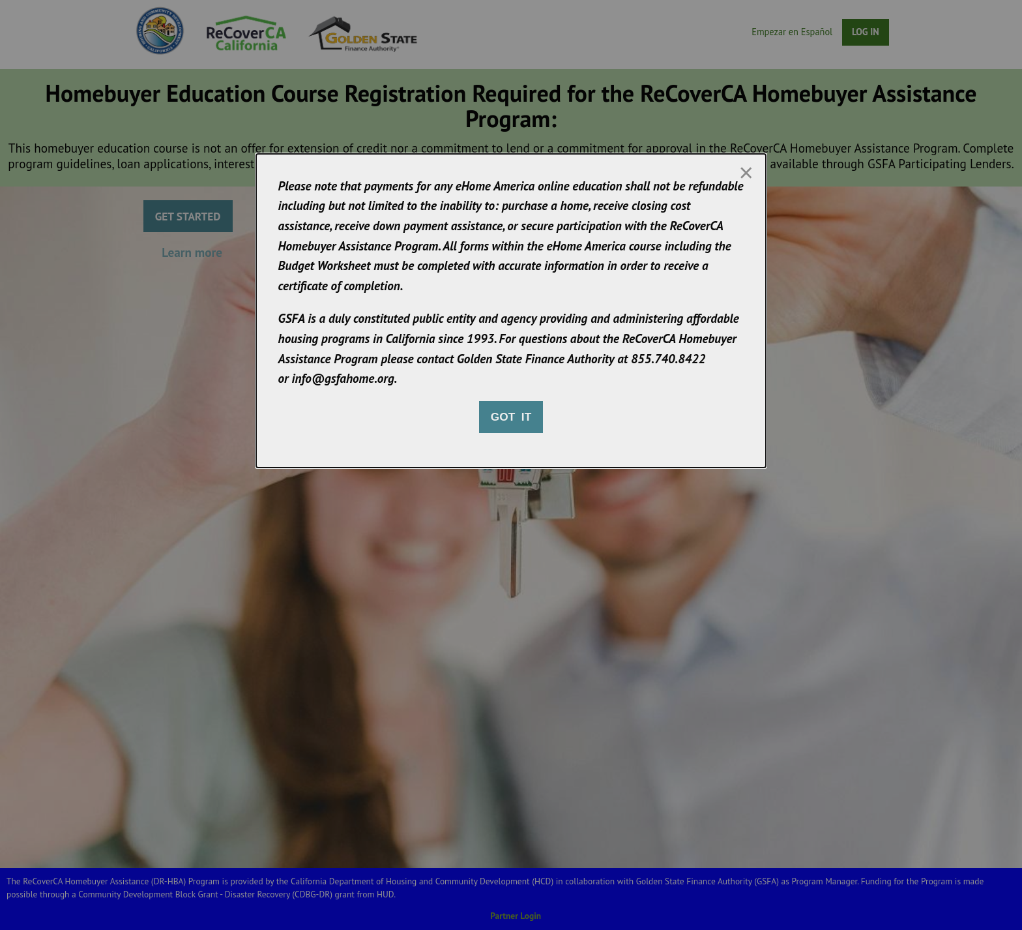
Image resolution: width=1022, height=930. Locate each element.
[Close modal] (745, 172)
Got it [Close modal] (511, 416)
